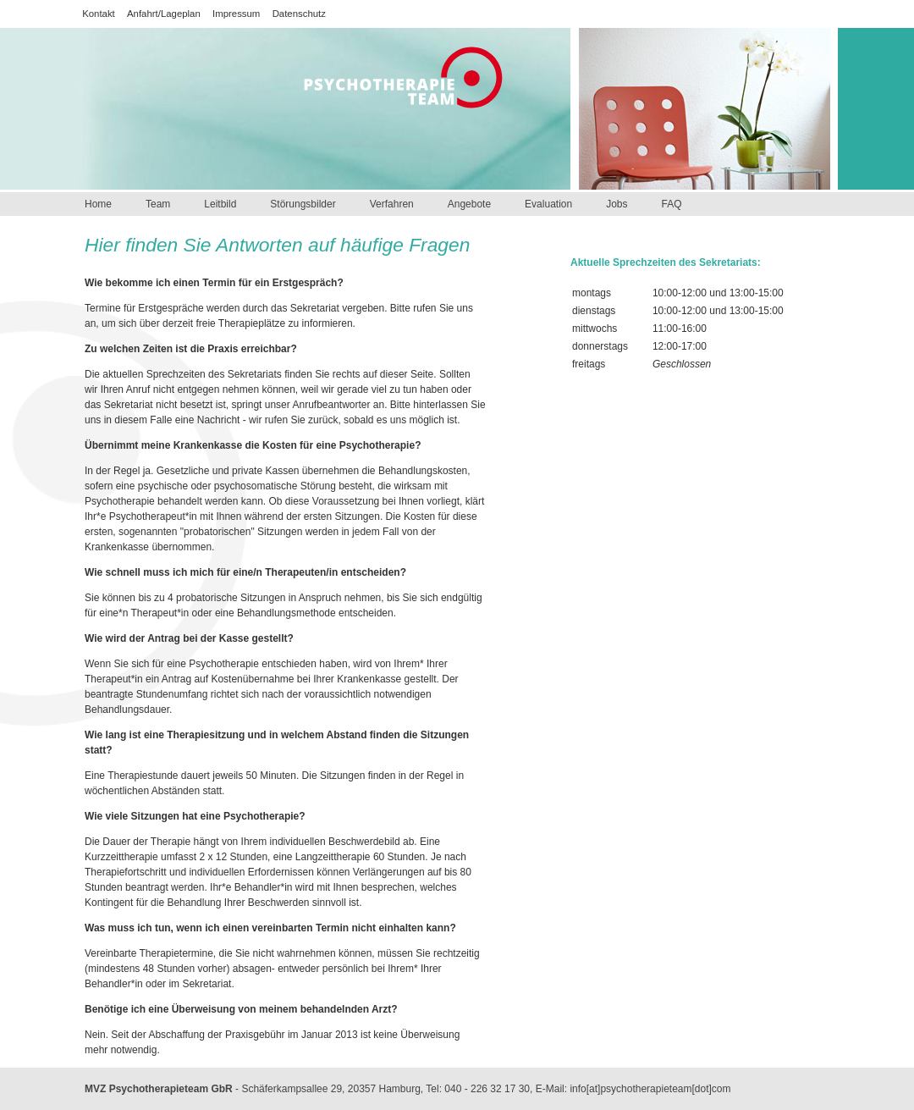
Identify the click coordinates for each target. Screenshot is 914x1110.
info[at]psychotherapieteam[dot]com (650, 1089)
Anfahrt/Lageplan (164, 13)
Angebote (469, 204)
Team (158, 204)
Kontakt (98, 13)
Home (98, 204)
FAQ (671, 204)
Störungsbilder (302, 204)
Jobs (616, 204)
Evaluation (548, 204)
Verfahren (392, 204)
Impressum (236, 13)
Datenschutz (299, 13)
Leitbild (220, 204)
